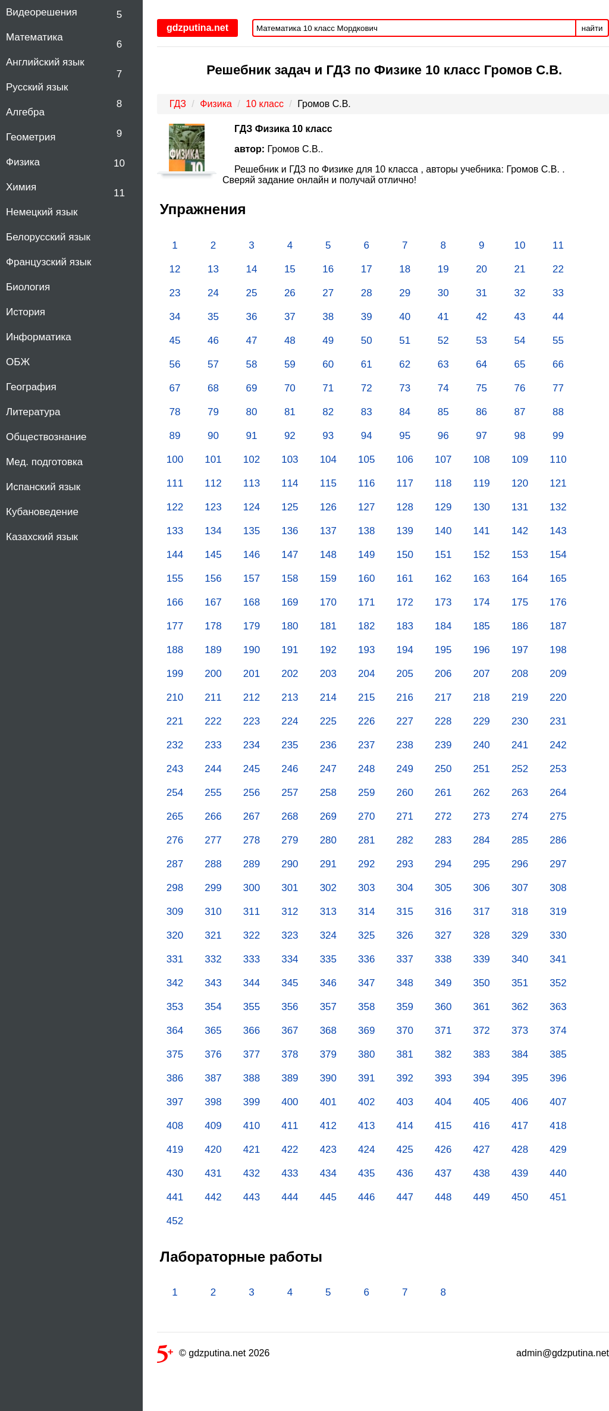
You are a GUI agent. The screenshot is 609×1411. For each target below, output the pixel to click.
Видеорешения (41, 12)
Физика (23, 162)
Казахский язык (42, 537)
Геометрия (31, 137)
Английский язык (45, 62)
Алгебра (25, 112)
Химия (21, 187)
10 (119, 163)
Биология (28, 287)
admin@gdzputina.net (562, 1353)
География (31, 387)
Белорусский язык (48, 237)
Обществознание (46, 437)
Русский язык (37, 87)
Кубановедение (42, 512)
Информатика (38, 337)
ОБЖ (18, 362)
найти (592, 28)
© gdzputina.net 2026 (213, 1355)
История (25, 312)
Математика (34, 37)
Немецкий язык (41, 212)
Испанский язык (43, 487)
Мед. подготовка (44, 462)
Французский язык (48, 262)
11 (119, 193)
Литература (33, 412)
